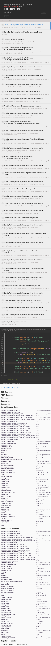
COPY (44, 12)
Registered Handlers (9, 641)
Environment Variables (10, 528)
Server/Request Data (9, 407)
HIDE (6, 16)
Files (2, 398)
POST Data (5, 395)
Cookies (4, 401)
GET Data (4, 392)
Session (4, 404)
